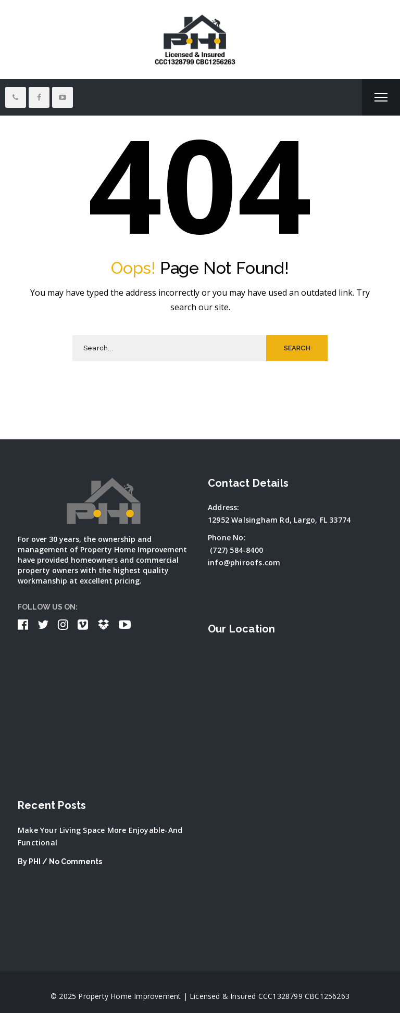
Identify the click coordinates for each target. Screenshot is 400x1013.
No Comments (75, 861)
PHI (35, 861)
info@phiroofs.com (244, 562)
